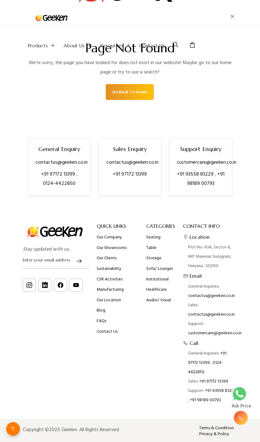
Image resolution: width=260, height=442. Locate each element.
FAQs (101, 321)
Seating (153, 237)
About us (78, 45)
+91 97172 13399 (58, 174)
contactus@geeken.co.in (62, 162)
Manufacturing (110, 289)
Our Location (109, 300)
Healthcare (156, 289)
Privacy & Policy (214, 434)
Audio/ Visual (158, 300)
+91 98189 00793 (205, 399)
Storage (153, 258)
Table (151, 248)
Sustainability (109, 269)
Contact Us (152, 45)
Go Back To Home (129, 92)
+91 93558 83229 (196, 174)
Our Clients (107, 258)
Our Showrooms (112, 248)
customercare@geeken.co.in (206, 162)
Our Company (109, 237)
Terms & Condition (216, 428)
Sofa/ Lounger (159, 269)
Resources (116, 45)
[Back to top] (13, 429)
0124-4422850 (59, 183)
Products (42, 45)
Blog (101, 310)
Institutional (157, 279)
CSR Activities (110, 279)
